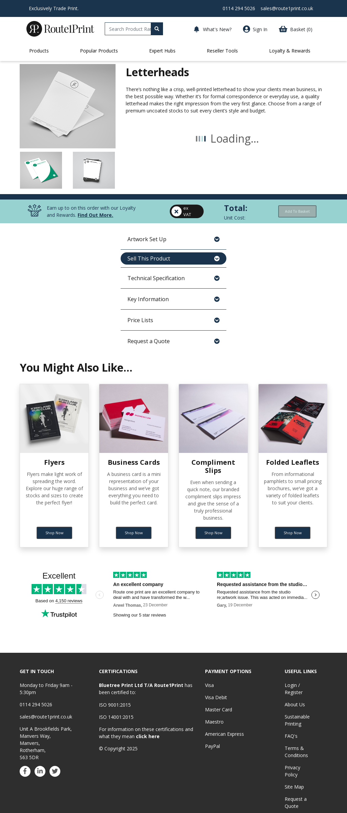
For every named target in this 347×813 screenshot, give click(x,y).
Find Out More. (95, 337)
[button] (293, 29)
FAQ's (291, 736)
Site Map (294, 787)
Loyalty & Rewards (289, 50)
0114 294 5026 (239, 8)
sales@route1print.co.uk (287, 8)
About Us (295, 704)
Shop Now (54, 527)
